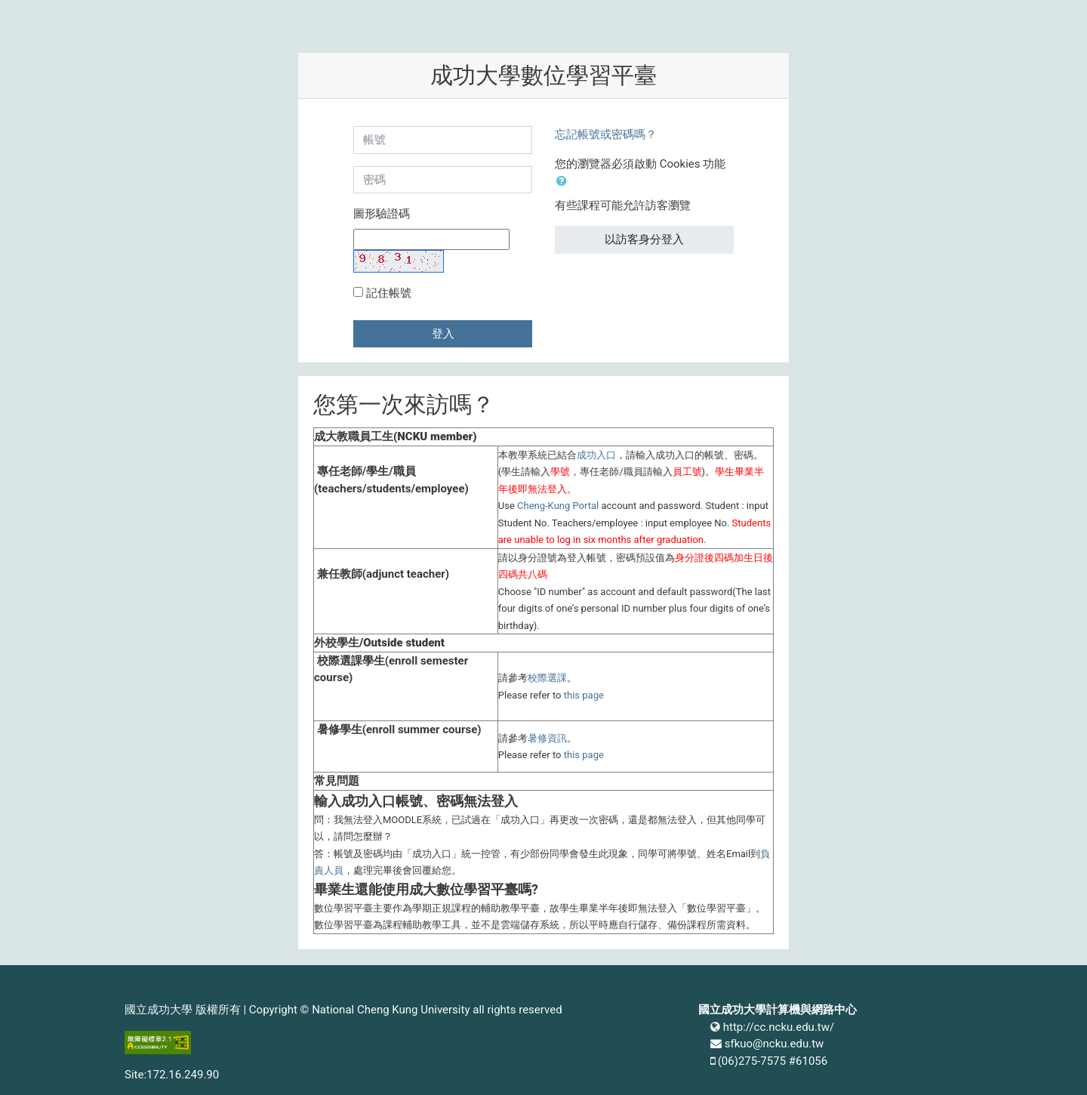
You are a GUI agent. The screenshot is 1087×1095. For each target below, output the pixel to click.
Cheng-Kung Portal (558, 505)
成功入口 (596, 455)
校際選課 (547, 677)
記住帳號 (388, 293)
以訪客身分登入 (644, 239)
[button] (564, 181)
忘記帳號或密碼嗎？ (606, 134)
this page (584, 695)
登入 (443, 334)
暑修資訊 (547, 738)
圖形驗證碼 (381, 214)
